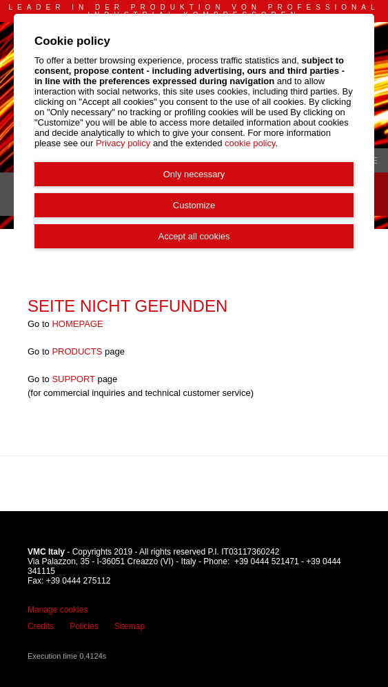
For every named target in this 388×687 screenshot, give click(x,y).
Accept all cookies (193, 236)
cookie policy (250, 143)
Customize (194, 205)
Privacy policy (123, 143)
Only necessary (194, 174)
